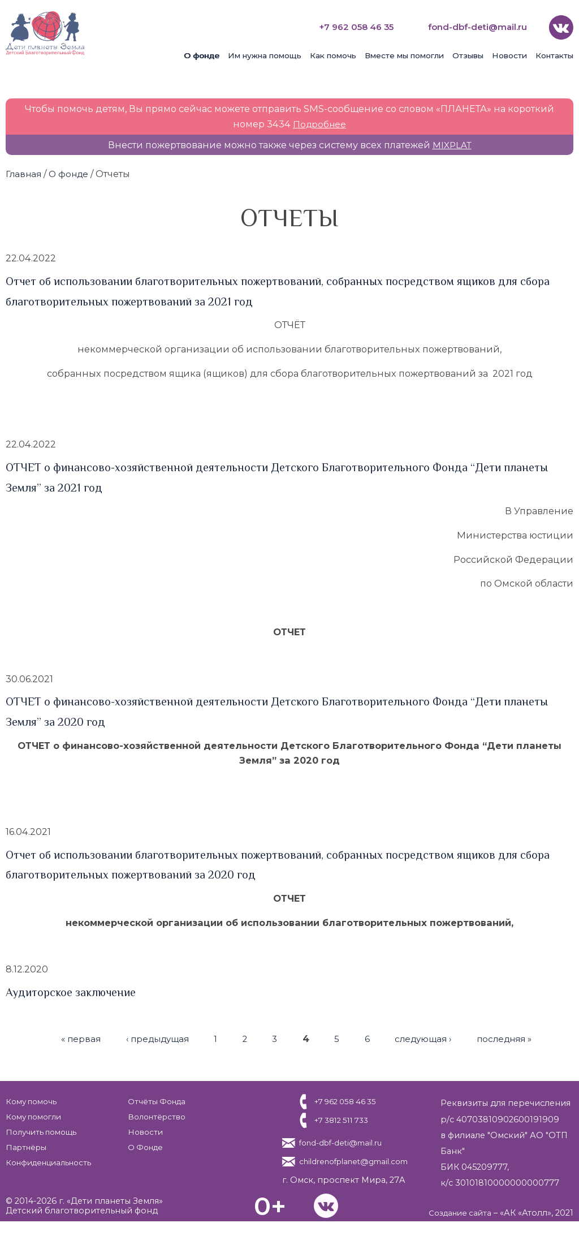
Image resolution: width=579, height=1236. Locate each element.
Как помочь (333, 54)
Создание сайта (457, 1227)
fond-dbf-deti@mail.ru (474, 26)
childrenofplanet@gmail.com (352, 1169)
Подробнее (320, 122)
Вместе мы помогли (404, 54)
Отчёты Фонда (155, 1100)
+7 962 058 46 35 (346, 26)
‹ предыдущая (152, 1037)
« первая (72, 1037)
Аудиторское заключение (76, 991)
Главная (24, 172)
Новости (509, 54)
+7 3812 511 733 (339, 1119)
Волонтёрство (155, 1115)
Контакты (554, 54)
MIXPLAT (452, 143)
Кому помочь (34, 1100)
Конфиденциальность (53, 1161)
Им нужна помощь (264, 54)
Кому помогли (37, 1115)
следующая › (425, 1037)
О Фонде (143, 1146)
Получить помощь (45, 1131)
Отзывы (467, 54)
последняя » (511, 1037)
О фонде (201, 54)
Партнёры (28, 1146)
